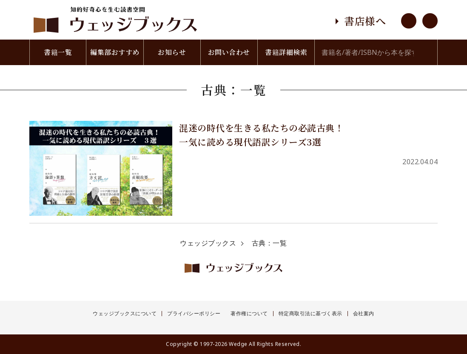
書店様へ (365, 20)
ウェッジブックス (208, 243)
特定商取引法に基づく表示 (310, 313)
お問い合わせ (229, 52)
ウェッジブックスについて (125, 313)
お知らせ (172, 52)
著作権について (249, 313)
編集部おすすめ (115, 52)
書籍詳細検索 (286, 52)
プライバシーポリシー (193, 313)
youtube (408, 21)
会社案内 (363, 313)
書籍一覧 (58, 52)
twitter (430, 21)
